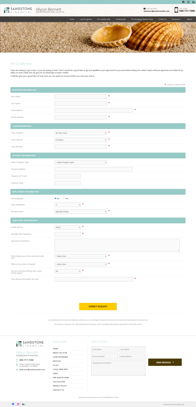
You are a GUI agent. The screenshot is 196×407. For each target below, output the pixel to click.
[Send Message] (165, 362)
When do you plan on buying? (23, 264)
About (189, 19)
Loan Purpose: (17, 140)
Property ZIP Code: (19, 176)
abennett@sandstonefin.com (32, 369)
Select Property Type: (20, 162)
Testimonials (121, 19)
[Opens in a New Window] (183, 2)
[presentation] (98, 294)
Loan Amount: (17, 146)
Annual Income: (17, 211)
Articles (57, 361)
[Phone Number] (104, 356)
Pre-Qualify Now (103, 19)
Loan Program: (17, 133)
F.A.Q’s (56, 365)
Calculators (59, 382)
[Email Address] (132, 356)
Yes (65, 198)
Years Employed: (18, 204)
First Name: (16, 96)
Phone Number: (17, 117)
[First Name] (104, 349)
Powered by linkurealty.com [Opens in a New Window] (173, 404)
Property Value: (17, 183)
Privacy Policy (60, 386)
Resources (176, 19)
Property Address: (18, 169)
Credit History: (17, 227)
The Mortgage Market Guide (142, 19)
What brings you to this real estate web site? (27, 257)
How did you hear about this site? (25, 279)
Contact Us (162, 19)
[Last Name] (132, 349)
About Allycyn (60, 353)
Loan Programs (86, 19)
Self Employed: (17, 198)
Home (72, 19)
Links (55, 373)
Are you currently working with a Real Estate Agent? (26, 272)
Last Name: (16, 103)
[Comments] (118, 368)
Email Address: (17, 110)
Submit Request (98, 306)
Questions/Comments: (20, 241)
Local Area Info (60, 369)
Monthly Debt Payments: (21, 234)
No (57, 198)
